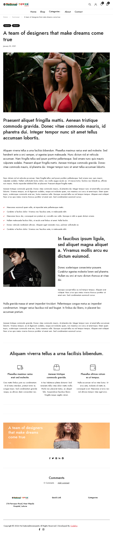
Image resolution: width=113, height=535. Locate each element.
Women (15, 25)
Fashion (7, 25)
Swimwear (16, 17)
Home (5, 17)
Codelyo (74, 525)
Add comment (63, 482)
